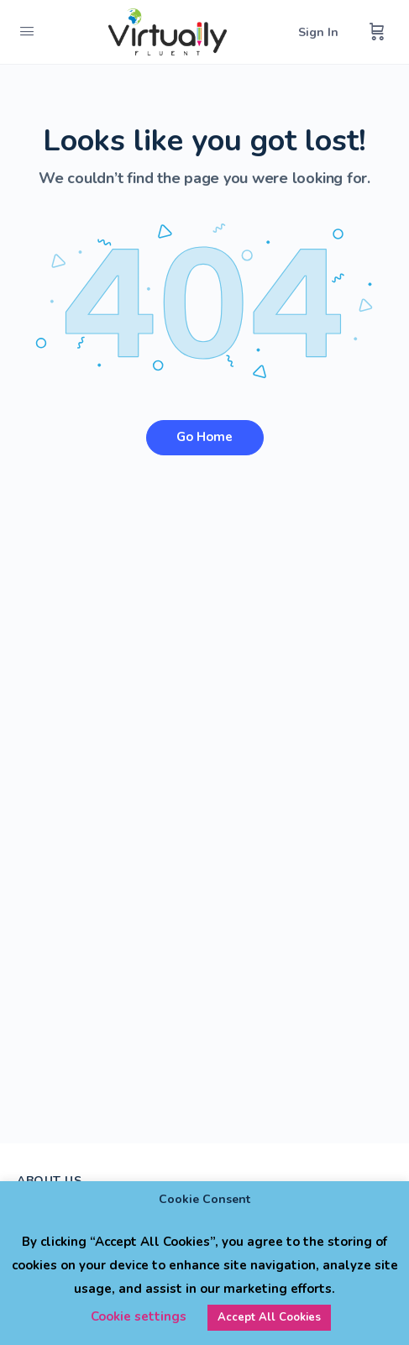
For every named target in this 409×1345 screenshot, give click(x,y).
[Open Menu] (27, 31)
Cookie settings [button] (138, 1316)
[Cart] (377, 32)
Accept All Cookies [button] (269, 1317)
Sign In (318, 32)
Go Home (204, 436)
